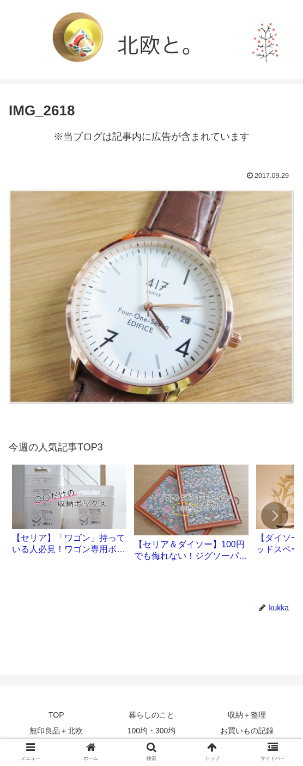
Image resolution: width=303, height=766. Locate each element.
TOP (56, 715)
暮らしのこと (151, 715)
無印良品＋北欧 (56, 730)
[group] (69, 513)
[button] (274, 515)
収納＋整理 (247, 715)
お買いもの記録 (247, 730)
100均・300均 (152, 730)
